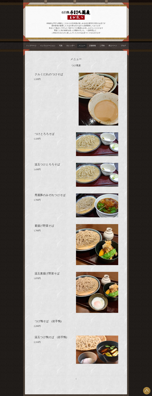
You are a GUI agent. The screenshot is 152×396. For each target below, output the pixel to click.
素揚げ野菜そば (44, 225)
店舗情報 (92, 45)
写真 (60, 45)
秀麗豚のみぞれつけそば (50, 195)
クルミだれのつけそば (49, 74)
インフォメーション (47, 45)
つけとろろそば (45, 133)
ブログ (123, 45)
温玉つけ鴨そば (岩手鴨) (51, 337)
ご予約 (102, 45)
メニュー (82, 45)
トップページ (31, 45)
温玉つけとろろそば (47, 164)
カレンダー (70, 45)
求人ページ (113, 45)
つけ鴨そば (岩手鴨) (48, 321)
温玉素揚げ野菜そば (47, 273)
